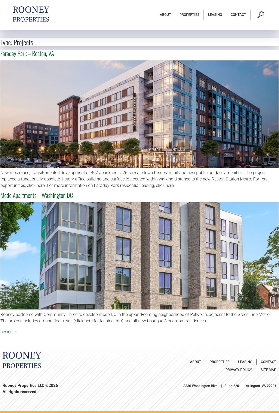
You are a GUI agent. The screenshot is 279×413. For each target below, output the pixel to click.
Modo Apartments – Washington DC (36, 195)
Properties (189, 15)
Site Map (268, 370)
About (165, 15)
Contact (238, 15)
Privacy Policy (239, 370)
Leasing (215, 15)
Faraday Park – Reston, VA (27, 53)
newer (8, 331)
